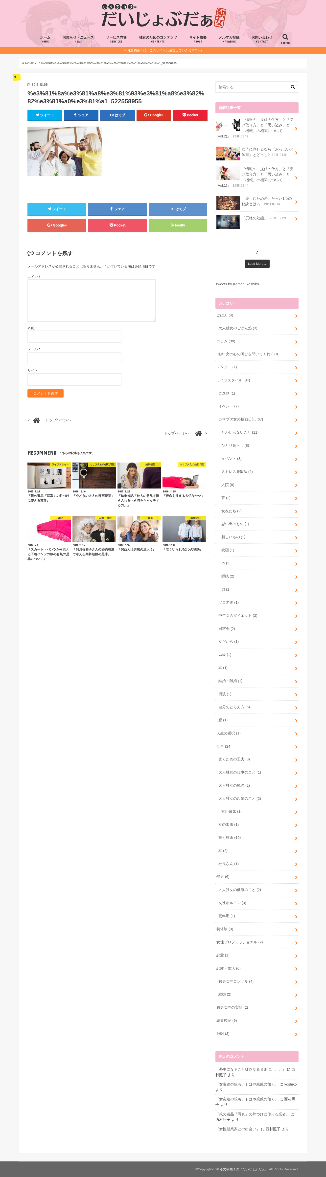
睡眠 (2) (227, 576)
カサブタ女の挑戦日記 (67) (240, 419)
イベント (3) (231, 459)
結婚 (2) (224, 994)
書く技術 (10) (229, 838)
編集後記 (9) (226, 1020)
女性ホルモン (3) (232, 903)
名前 (32, 328)
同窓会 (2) (226, 629)
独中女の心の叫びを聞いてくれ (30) (248, 354)
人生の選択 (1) (228, 733)
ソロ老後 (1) (228, 602)
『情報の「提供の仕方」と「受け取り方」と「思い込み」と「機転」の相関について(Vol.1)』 (255, 177)
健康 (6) (222, 877)
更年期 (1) (226, 916)
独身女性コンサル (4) (236, 981)
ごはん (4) (224, 315)
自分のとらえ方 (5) (234, 707)
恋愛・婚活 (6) (228, 968)
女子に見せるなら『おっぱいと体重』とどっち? (255, 153)
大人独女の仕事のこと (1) (239, 772)
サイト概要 (198, 40)
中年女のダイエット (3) (237, 616)
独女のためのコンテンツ (158, 40)
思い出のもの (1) (235, 524)
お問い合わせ (262, 40)
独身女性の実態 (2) (232, 1007)
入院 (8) (227, 485)
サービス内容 (116, 40)
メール (33, 349)
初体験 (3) (224, 929)
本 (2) (223, 851)
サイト (32, 370)
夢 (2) (226, 498)
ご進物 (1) (226, 393)
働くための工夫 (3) (234, 759)
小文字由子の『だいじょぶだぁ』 (244, 1169)
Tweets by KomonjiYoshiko (237, 284)
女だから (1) (228, 642)
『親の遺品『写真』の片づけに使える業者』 (252, 1114)
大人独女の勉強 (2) (234, 785)
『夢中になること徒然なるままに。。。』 (250, 1069)
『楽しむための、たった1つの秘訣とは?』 (254, 203)
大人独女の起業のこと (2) (239, 798)
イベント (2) (228, 406)
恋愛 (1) (224, 655)
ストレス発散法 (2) (237, 472)
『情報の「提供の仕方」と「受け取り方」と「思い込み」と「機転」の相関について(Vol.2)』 (255, 128)
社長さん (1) (228, 864)
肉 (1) (226, 589)
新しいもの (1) (233, 537)
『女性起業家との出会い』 (237, 1129)
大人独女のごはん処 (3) (237, 328)
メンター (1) (226, 367)
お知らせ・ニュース (78, 40)
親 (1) (223, 720)
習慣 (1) (224, 694)
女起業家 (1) (231, 811)
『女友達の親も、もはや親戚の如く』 (247, 1084)
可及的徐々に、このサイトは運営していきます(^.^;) (164, 50)
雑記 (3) (222, 1034)
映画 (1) (227, 550)
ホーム (45, 40)
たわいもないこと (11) (240, 432)
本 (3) (226, 563)
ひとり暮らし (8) (235, 445)
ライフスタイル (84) (233, 380)
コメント (34, 277)
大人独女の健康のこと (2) (239, 890)
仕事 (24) (224, 746)
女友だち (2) (231, 511)
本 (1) (223, 668)
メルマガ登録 (229, 40)
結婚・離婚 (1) (230, 681)
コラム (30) (225, 341)
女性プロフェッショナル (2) (239, 942)
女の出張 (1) (228, 824)
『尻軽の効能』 (251, 219)
